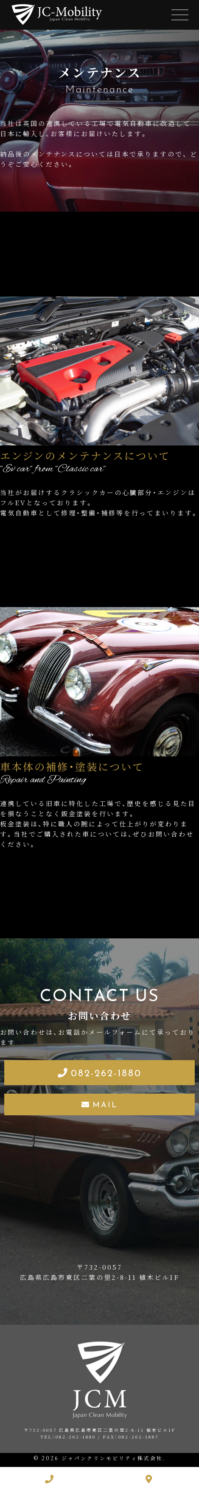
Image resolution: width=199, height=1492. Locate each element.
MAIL (105, 1104)
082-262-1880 (106, 1072)
